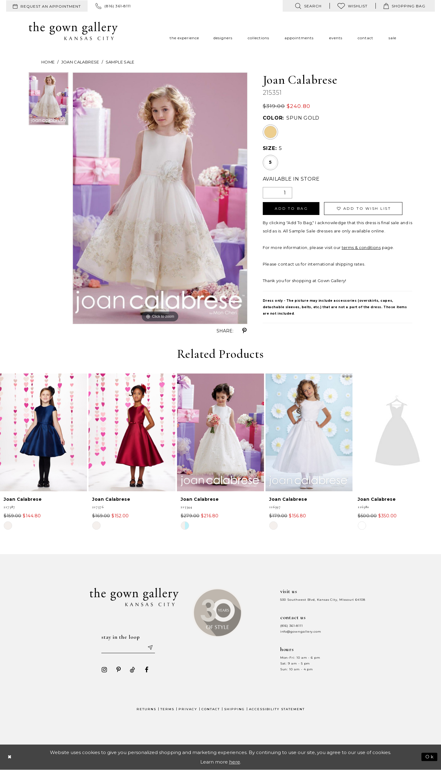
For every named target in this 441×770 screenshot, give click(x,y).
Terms (167, 709)
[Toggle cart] (404, 6)
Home (48, 61)
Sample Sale (120, 61)
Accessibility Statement (277, 709)
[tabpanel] (48, 100)
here (234, 762)
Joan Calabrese (80, 61)
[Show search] (308, 6)
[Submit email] (150, 647)
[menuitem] (47, 6)
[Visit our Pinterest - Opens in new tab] (118, 670)
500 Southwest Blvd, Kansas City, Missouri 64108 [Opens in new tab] (322, 600)
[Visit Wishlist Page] (352, 6)
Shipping (234, 709)
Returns (146, 709)
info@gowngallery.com (300, 632)
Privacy (188, 709)
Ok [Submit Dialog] (429, 757)
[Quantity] (277, 192)
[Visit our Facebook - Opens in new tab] (147, 670)
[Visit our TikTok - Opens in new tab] (133, 670)
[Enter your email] (128, 647)
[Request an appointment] (47, 6)
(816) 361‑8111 (291, 626)
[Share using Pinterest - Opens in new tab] (244, 331)
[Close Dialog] (10, 757)
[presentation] (43, 433)
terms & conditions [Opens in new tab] (361, 247)
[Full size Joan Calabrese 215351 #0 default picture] (160, 198)
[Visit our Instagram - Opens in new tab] (104, 670)
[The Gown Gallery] (73, 31)
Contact (211, 709)
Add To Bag (291, 208)
